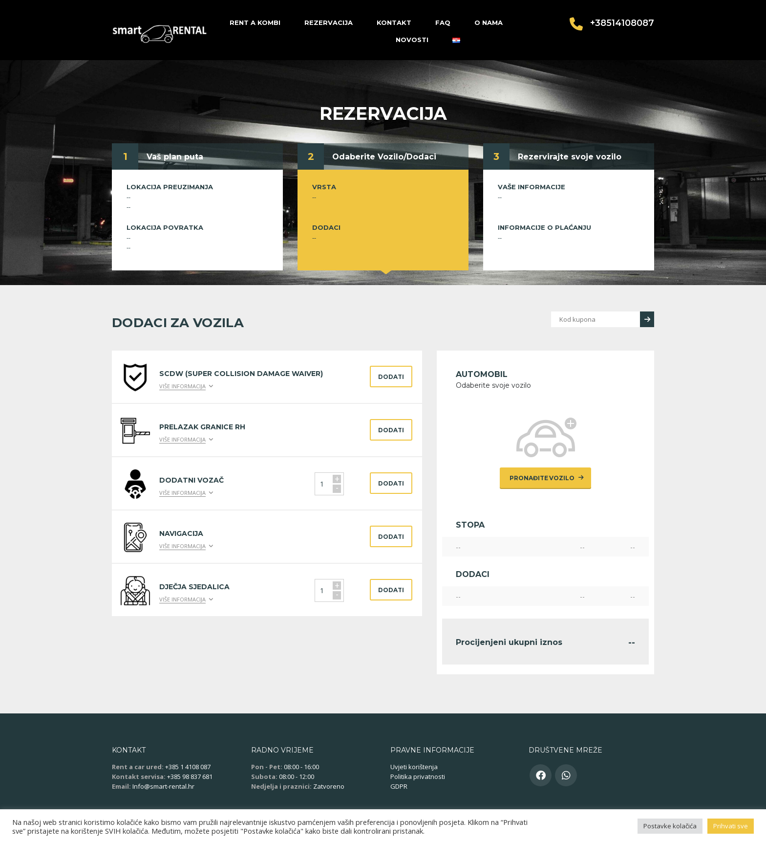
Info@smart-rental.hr (163, 786)
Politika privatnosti (417, 776)
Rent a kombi (255, 22)
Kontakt (394, 22)
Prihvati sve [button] (730, 825)
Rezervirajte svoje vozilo (569, 156)
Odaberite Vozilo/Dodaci (384, 156)
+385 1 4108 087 (188, 766)
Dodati (391, 376)
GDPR (398, 786)
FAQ (442, 22)
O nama (488, 22)
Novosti (412, 40)
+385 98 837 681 (190, 776)
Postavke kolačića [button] (670, 825)
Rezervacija (328, 22)
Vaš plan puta (175, 156)
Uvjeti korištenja (414, 766)
